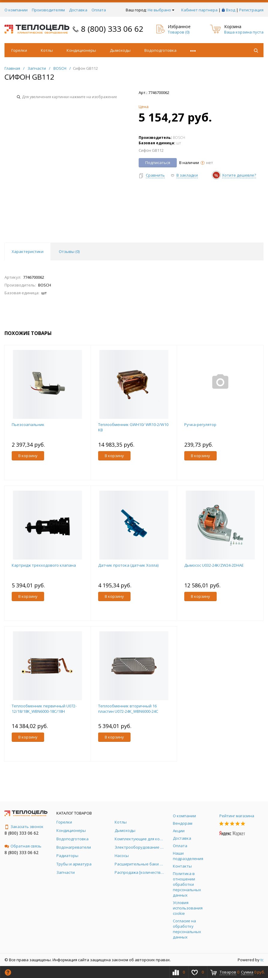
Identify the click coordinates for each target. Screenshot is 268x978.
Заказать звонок (24, 826)
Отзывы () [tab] (69, 251)
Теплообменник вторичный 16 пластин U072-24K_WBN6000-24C (128, 708)
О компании (16, 10)
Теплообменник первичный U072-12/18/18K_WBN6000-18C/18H (44, 708)
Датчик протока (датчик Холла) (128, 565)
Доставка (78, 10)
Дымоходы (120, 50)
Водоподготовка (160, 50)
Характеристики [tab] (28, 251)
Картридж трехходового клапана (44, 565)
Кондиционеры (81, 50)
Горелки (19, 50)
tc (261, 959)
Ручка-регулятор (200, 424)
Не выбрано (161, 10)
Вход (230, 10)
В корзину (28, 455)
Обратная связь (23, 846)
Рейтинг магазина (236, 815)
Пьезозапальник (28, 424)
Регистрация (251, 10)
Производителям (48, 10)
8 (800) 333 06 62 (112, 28)
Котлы (47, 50)
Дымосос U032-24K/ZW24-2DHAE (214, 565)
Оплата (99, 10)
